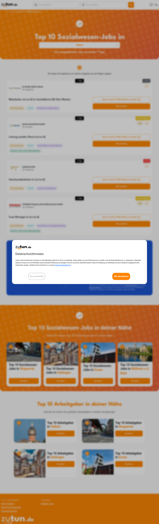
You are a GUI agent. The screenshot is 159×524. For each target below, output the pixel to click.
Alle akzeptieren (121, 276)
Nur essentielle (36, 276)
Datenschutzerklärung (63, 265)
